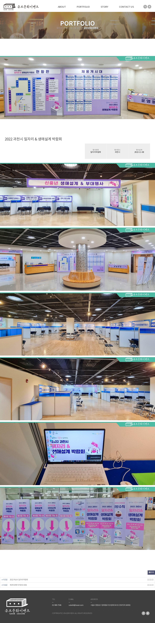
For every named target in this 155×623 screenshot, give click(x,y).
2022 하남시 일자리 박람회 (19, 580)
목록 (151, 572)
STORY (104, 6)
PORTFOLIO (83, 6)
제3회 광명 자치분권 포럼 (18, 585)
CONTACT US (126, 6)
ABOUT (62, 6)
